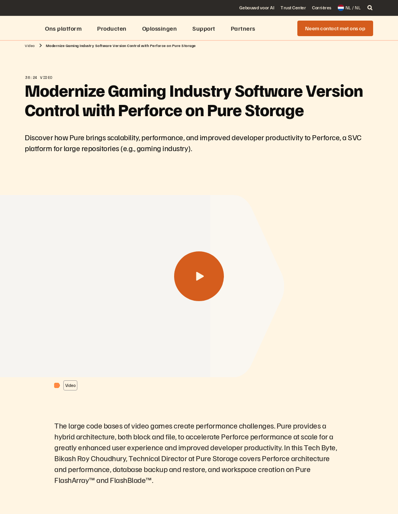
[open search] (370, 8)
